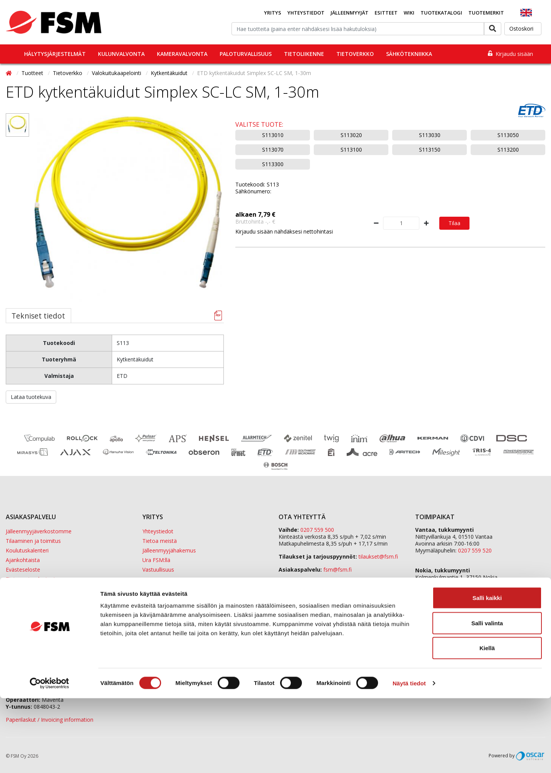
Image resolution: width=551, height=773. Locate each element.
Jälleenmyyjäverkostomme (39, 531)
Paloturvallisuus (246, 53)
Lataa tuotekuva (31, 396)
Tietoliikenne (304, 53)
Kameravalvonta (182, 53)
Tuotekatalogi (441, 12)
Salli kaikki (487, 672)
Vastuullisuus (158, 569)
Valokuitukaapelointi (117, 73)
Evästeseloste (23, 569)
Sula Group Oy (433, 624)
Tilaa (454, 223)
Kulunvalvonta (121, 53)
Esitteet (386, 12)
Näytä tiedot (409, 758)
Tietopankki (20, 588)
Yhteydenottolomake (305, 582)
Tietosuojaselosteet (30, 579)
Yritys (272, 12)
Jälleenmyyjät (349, 12)
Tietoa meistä (159, 540)
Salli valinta (487, 698)
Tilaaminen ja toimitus (33, 540)
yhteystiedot (387, 595)
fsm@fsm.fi (337, 569)
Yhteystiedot (305, 12)
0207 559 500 (317, 529)
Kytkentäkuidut (170, 73)
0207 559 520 (475, 550)
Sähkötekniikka (409, 53)
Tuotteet (33, 73)
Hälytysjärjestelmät (55, 53)
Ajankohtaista (23, 560)
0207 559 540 (475, 591)
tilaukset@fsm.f (378, 556)
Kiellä (487, 722)
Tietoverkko (355, 53)
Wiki (409, 12)
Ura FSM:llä (156, 560)
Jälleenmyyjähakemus (169, 550)
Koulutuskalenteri (27, 550)
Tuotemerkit (486, 12)
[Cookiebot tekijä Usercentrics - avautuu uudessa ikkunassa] (49, 758)
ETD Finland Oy (434, 610)
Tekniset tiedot (38, 316)
